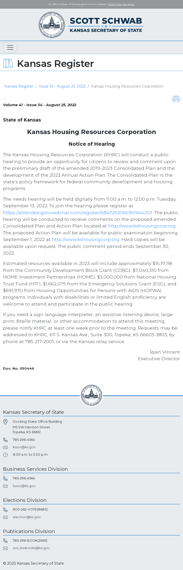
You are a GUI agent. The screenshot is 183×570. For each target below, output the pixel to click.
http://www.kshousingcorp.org (142, 225)
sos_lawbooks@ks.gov (31, 548)
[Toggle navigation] (10, 47)
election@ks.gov (27, 517)
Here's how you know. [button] (121, 4)
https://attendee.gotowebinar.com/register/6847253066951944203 (77, 212)
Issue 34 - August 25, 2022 (62, 86)
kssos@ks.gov (24, 447)
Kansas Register (18, 86)
